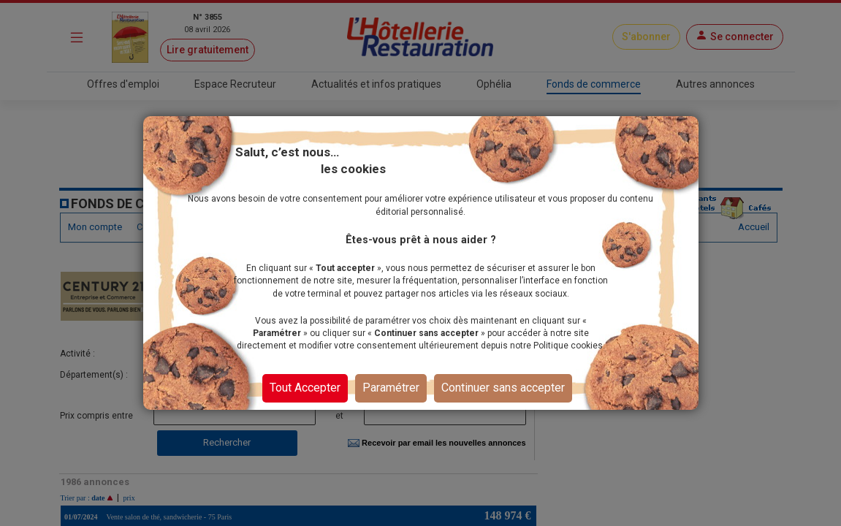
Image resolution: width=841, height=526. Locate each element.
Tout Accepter (305, 387)
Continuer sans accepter (503, 387)
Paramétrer (390, 387)
